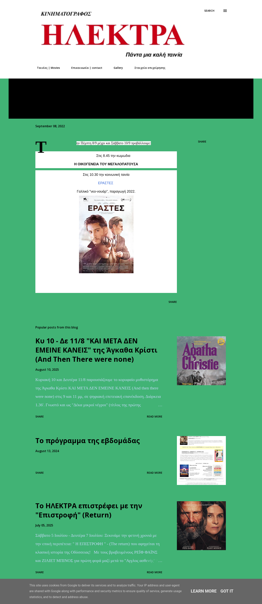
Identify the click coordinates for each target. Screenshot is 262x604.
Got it (227, 591)
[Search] (209, 10)
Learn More (204, 591)
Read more (154, 416)
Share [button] (202, 141)
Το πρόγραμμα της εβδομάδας (87, 440)
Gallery (116, 68)
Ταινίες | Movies (46, 68)
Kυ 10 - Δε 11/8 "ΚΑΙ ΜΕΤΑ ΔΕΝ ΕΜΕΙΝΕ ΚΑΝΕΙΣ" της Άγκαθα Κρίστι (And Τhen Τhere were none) (96, 350)
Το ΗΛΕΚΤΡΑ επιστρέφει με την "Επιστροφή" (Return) (88, 510)
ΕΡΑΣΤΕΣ (105, 183)
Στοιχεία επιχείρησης (147, 68)
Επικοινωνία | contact (84, 68)
